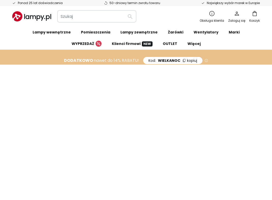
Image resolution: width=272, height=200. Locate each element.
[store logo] (31, 16)
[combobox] (97, 16)
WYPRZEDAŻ (87, 44)
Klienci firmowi (132, 43)
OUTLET (170, 43)
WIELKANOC (172, 60)
